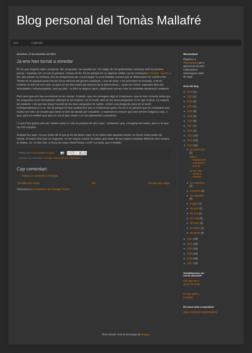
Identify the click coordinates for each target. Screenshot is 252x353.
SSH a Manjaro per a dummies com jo (198, 161)
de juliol (194, 208)
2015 (190, 135)
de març (195, 223)
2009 (190, 253)
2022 (190, 101)
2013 (190, 145)
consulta (48, 158)
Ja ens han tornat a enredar (196, 173)
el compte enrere (157, 73)
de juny (194, 213)
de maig (195, 218)
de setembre (197, 195)
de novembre (197, 183)
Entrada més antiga (159, 183)
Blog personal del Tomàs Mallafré (109, 20)
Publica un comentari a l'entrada (39, 175)
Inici (16, 42)
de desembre (197, 149)
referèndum (75, 158)
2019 (190, 116)
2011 (190, 243)
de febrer (195, 228)
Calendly (37, 42)
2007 (190, 263)
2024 (190, 91)
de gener (195, 232)
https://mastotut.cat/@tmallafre (200, 312)
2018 (190, 121)
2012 (190, 238)
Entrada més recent (29, 183)
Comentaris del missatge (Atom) (51, 189)
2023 (190, 96)
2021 (190, 106)
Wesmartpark (190, 62)
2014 (190, 140)
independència (60, 158)
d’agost (194, 203)
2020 (190, 111)
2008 (190, 258)
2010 (190, 248)
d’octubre (195, 190)
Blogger (145, 334)
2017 (190, 125)
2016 (190, 130)
